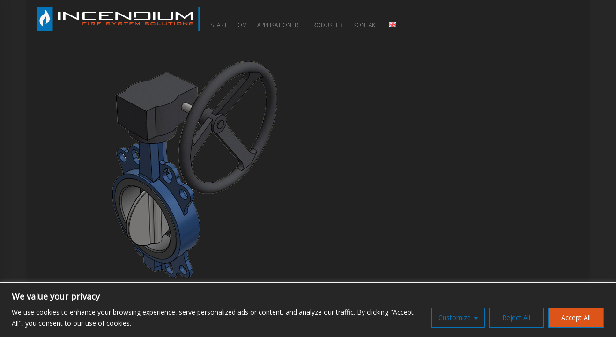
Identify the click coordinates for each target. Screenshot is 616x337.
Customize (454, 317)
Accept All (576, 317)
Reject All (516, 317)
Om (242, 25)
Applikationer (277, 25)
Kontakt (366, 25)
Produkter (326, 25)
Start (218, 25)
